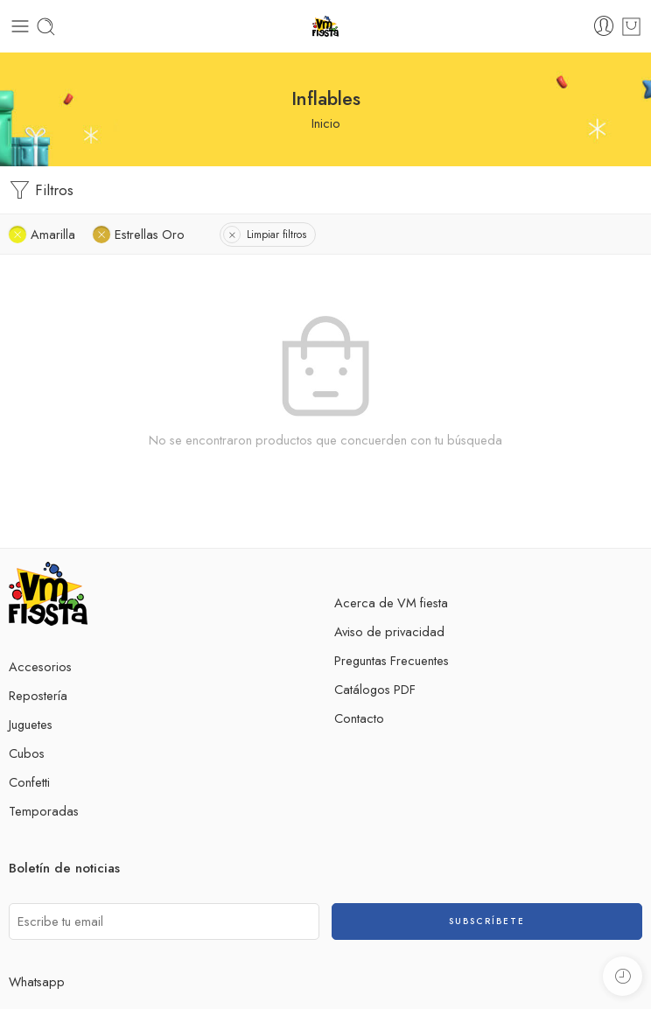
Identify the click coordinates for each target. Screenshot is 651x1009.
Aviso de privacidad (389, 631)
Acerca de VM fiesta (391, 602)
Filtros (41, 190)
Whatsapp (37, 981)
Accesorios (40, 666)
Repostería (38, 695)
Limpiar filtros (276, 234)
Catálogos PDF (375, 689)
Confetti (29, 782)
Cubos (27, 753)
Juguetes (30, 724)
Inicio (326, 123)
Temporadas (44, 811)
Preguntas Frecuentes (391, 660)
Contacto (359, 718)
